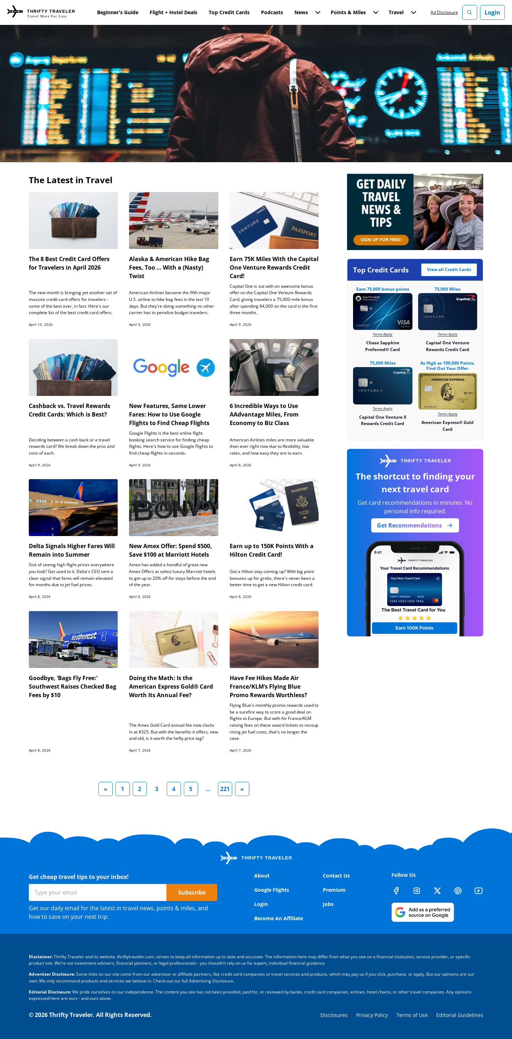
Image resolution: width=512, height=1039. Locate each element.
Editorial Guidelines (459, 1015)
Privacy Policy (372, 1015)
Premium (334, 889)
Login (492, 12)
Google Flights (271, 889)
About (262, 875)
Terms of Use (412, 1015)
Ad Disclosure (444, 12)
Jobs (328, 904)
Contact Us (336, 875)
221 (225, 789)
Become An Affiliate (278, 918)
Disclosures (334, 1015)
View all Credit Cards (449, 269)
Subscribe (192, 892)
